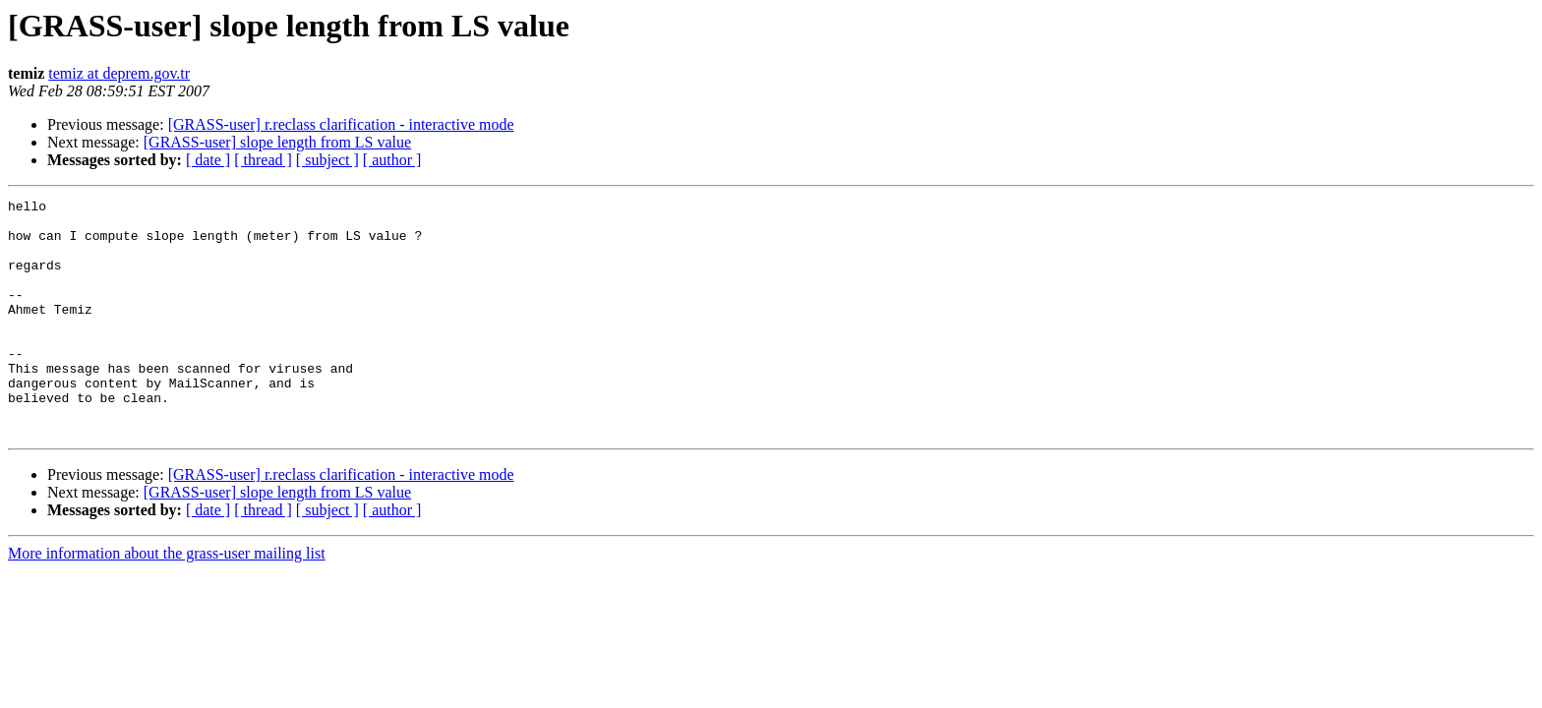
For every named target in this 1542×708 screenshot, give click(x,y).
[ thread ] (263, 159)
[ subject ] (327, 159)
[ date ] (208, 159)
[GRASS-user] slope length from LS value (277, 142)
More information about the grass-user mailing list (167, 600)
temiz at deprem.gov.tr (119, 73)
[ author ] (392, 159)
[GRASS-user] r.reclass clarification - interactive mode (341, 124)
